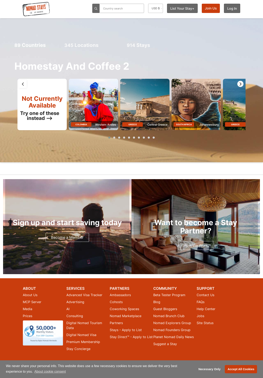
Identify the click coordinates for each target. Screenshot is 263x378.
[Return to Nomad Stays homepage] (36, 9)
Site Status (205, 323)
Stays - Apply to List (126, 330)
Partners (116, 323)
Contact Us (205, 295)
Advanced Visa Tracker (84, 295)
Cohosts (116, 302)
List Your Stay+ (182, 8)
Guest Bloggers (165, 309)
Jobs (200, 316)
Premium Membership (83, 342)
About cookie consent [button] (50, 371)
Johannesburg (209, 124)
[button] (109, 138)
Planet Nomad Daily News (173, 337)
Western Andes (105, 124)
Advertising (75, 302)
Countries (30, 45)
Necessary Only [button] (209, 369)
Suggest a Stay (165, 344)
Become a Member (67, 237)
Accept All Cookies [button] (241, 369)
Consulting (74, 316)
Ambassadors (120, 295)
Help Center (206, 309)
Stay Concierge (78, 349)
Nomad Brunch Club (169, 316)
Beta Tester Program (169, 295)
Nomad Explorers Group (172, 323)
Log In (232, 8)
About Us (30, 295)
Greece (132, 124)
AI (67, 309)
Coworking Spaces (124, 309)
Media (27, 309)
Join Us (211, 8)
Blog (156, 302)
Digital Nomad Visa (81, 335)
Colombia (81, 124)
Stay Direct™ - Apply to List (131, 337)
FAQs (200, 302)
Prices (27, 316)
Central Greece (157, 124)
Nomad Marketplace (125, 316)
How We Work (195, 245)
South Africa (184, 124)
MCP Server (32, 302)
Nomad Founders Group (171, 330)
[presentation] (22, 84)
